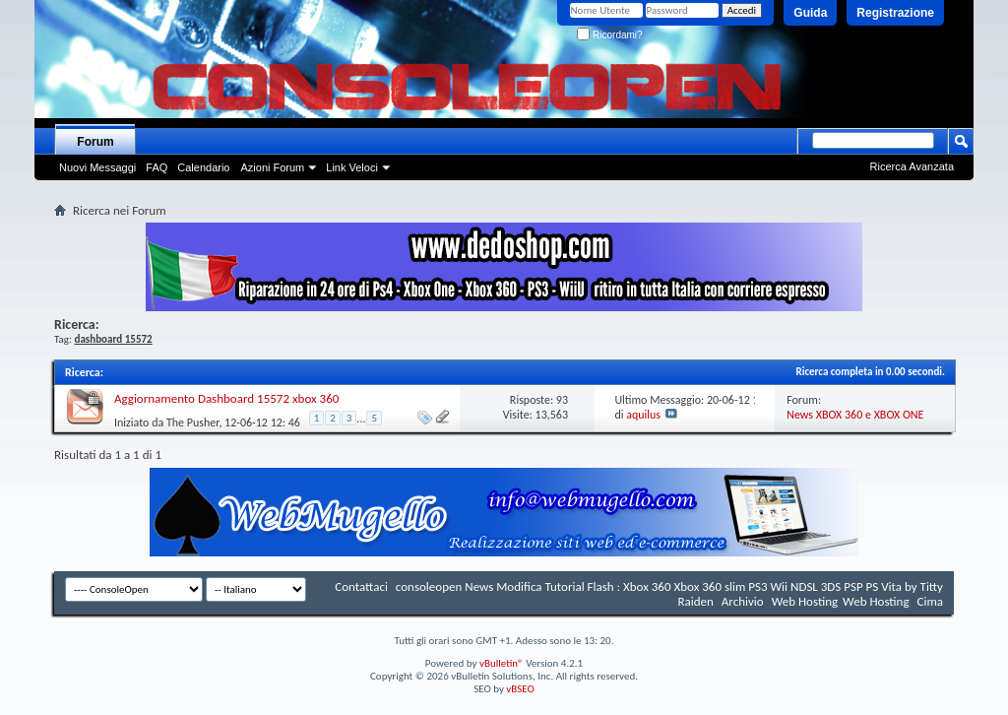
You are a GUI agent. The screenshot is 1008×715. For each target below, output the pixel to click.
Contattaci (361, 586)
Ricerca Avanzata (912, 166)
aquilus (643, 415)
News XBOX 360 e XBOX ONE (855, 415)
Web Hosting (805, 601)
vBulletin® (501, 663)
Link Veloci (352, 167)
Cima (929, 601)
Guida (810, 13)
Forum (95, 142)
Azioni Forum (272, 167)
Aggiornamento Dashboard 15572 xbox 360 (226, 398)
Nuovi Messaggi (97, 167)
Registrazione (895, 13)
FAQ (156, 167)
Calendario (203, 167)
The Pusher (192, 421)
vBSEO (520, 688)
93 (562, 400)
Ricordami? (609, 35)
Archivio (743, 601)
